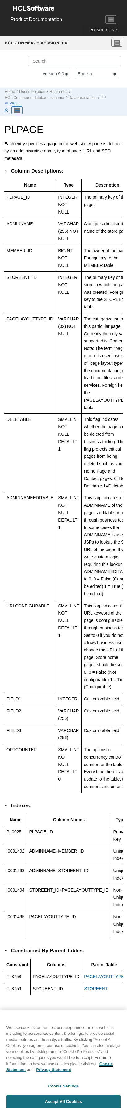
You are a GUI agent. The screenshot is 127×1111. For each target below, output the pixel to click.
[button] (6, 171)
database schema (34, 97)
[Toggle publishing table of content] (17, 110)
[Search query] (74, 61)
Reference (58, 92)
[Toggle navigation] (110, 19)
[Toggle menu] (116, 43)
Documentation (32, 92)
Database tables (82, 97)
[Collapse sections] (7, 110)
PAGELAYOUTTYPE (104, 976)
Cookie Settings (63, 1089)
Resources (102, 29)
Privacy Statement (53, 1072)
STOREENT (96, 988)
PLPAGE (12, 103)
